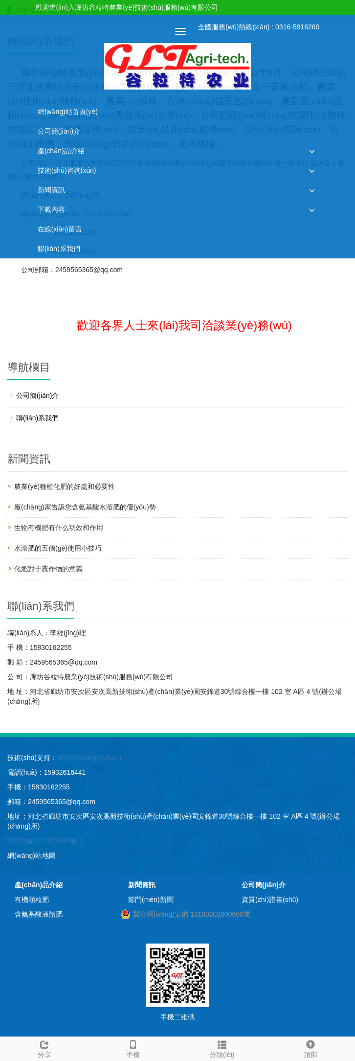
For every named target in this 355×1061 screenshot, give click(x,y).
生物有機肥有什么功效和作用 (58, 527)
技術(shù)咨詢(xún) (67, 170)
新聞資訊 (51, 190)
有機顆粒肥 (32, 899)
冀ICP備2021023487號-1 (45, 841)
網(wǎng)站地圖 (31, 855)
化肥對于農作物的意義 (48, 569)
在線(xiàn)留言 (60, 229)
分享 (44, 1048)
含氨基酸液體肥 (39, 914)
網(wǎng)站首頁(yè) (68, 111)
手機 (133, 1048)
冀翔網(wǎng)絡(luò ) (89, 757)
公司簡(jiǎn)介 (59, 131)
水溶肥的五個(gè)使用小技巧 (58, 548)
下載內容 (51, 209)
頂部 (310, 1048)
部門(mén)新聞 (151, 899)
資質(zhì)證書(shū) (270, 899)
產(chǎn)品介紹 (61, 151)
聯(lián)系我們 (59, 249)
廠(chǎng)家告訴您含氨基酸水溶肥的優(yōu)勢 (85, 507)
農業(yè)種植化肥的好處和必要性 (64, 486)
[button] (312, 151)
